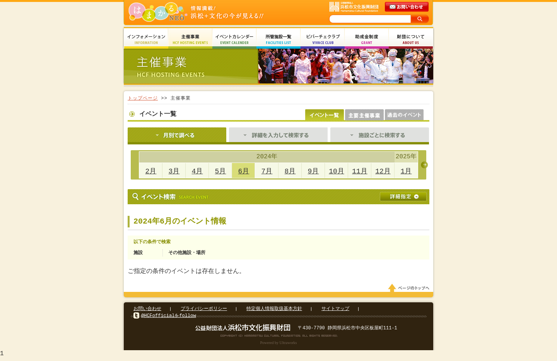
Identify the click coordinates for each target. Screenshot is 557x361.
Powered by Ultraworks (278, 345)
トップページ (143, 98)
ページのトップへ (410, 290)
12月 (383, 171)
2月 (151, 171)
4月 (197, 171)
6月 (243, 171)
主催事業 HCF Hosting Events (190, 39)
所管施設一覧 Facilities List (278, 39)
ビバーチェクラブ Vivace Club (323, 39)
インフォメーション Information (146, 39)
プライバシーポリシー (204, 311)
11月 (359, 171)
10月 (336, 171)
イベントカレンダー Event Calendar (234, 39)
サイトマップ (335, 311)
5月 (220, 171)
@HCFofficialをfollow (168, 318)
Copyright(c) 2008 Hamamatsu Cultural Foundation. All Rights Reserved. (279, 338)
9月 (313, 171)
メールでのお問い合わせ (407, 7)
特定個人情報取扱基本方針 (274, 311)
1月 (406, 171)
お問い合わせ (147, 311)
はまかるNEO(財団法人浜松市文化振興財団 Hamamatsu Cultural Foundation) (213, 12)
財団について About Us (411, 39)
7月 (267, 171)
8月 (290, 171)
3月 (174, 171)
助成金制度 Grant (367, 39)
